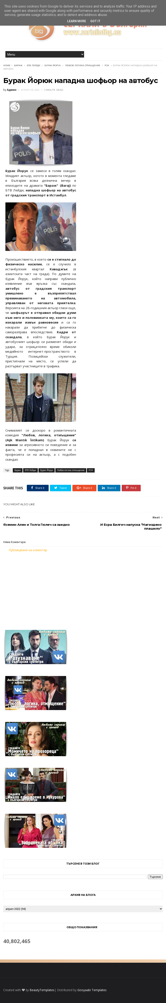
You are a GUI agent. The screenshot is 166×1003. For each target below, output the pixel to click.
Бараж (18, 65)
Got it (95, 21)
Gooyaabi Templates (92, 990)
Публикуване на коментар (28, 550)
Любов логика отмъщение (82, 65)
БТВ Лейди (33, 65)
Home (6, 65)
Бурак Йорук (53, 65)
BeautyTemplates (42, 990)
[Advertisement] (83, 588)
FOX (107, 65)
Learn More (76, 21)
